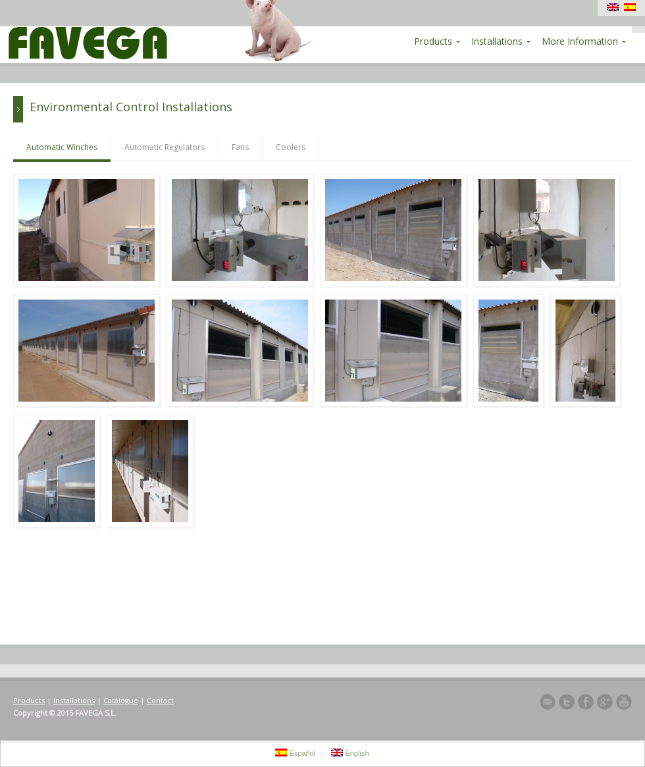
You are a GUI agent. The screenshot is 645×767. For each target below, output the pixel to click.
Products (29, 700)
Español (295, 753)
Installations (74, 700)
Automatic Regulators (164, 147)
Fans (240, 147)
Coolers (290, 147)
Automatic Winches (61, 147)
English (350, 753)
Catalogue (120, 700)
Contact (160, 700)
